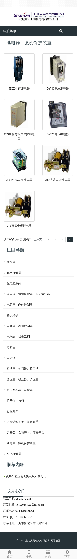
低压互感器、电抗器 (20, 390)
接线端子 (12, 315)
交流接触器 (14, 454)
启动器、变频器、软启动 (22, 368)
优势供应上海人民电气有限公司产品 (26, 476)
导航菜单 (9, 31)
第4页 (27, 239)
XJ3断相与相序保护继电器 (19, 136)
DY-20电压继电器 (58, 134)
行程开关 (12, 411)
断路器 (11, 262)
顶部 (67, 553)
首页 (9, 553)
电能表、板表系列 (18, 336)
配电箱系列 (14, 283)
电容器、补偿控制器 (20, 326)
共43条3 (9, 239)
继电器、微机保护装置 (21, 443)
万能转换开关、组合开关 (22, 422)
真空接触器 (14, 272)
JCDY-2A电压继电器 (19, 180)
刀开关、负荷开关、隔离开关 (25, 432)
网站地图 (55, 540)
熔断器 (11, 347)
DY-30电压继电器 (58, 88)
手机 (29, 553)
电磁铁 (11, 358)
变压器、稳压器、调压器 (22, 379)
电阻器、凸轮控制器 (20, 304)
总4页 (19, 239)
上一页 (38, 239)
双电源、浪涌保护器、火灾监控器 (28, 294)
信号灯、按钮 (15, 400)
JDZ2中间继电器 (19, 88)
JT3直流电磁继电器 (57, 180)
